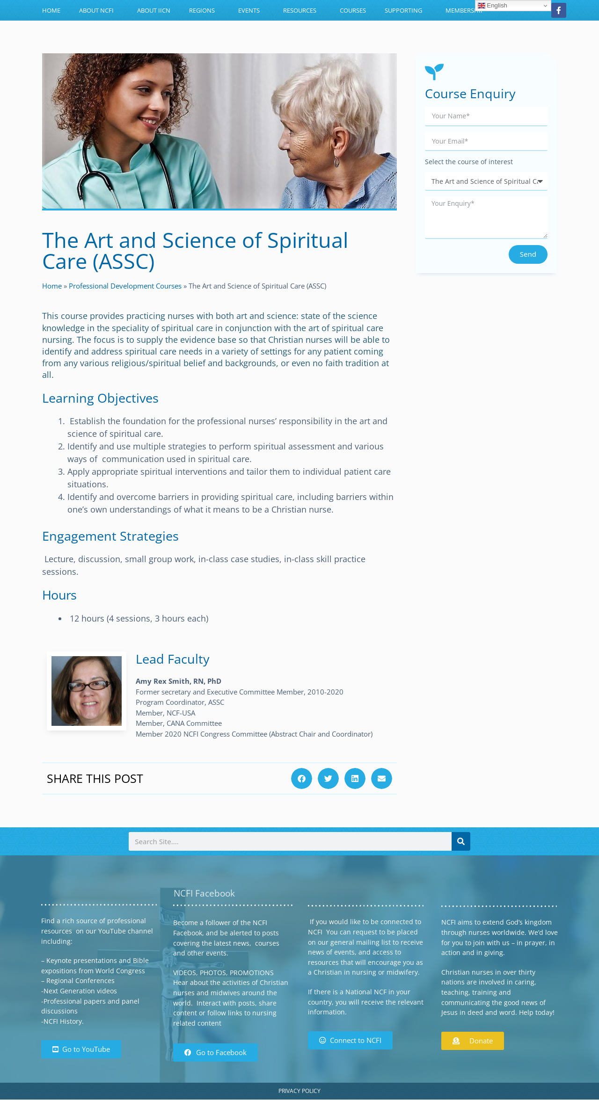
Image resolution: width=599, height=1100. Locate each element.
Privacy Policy (299, 1091)
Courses (353, 10)
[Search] (461, 841)
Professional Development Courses (125, 285)
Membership (465, 10)
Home (51, 10)
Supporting (406, 10)
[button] (301, 778)
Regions (204, 10)
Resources (302, 10)
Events (251, 10)
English (492, 5)
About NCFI (98, 10)
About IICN (153, 10)
